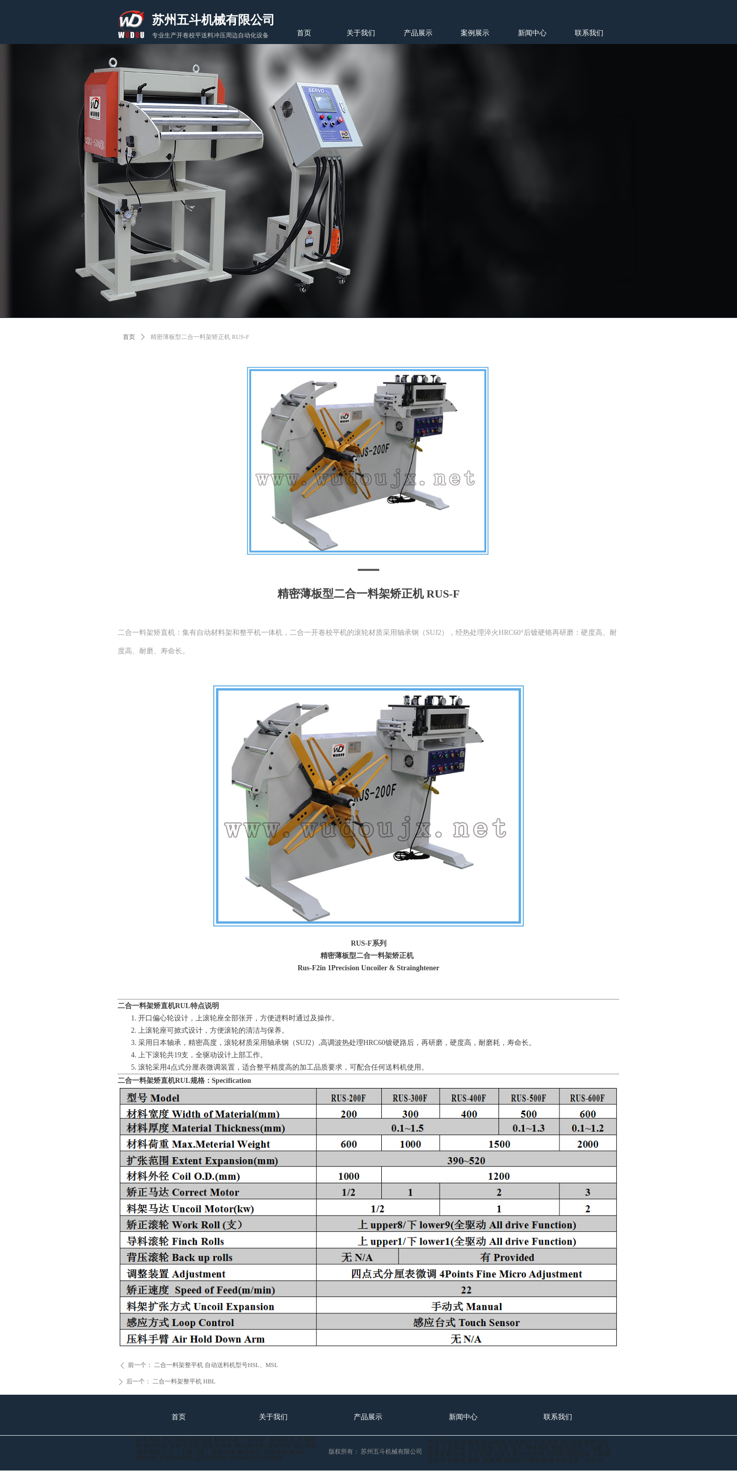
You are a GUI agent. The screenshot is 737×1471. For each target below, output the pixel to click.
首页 (129, 336)
